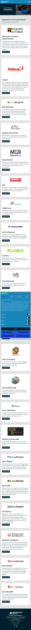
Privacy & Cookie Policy (15, 622)
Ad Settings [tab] (19, 296)
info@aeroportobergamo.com (16, 620)
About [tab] (27, 296)
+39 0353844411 (16, 619)
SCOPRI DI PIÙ (6, 51)
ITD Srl (18, 623)
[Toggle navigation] (29, 1)
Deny (15, 335)
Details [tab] (11, 296)
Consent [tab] (4, 296)
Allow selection (15, 332)
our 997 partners (7, 301)
